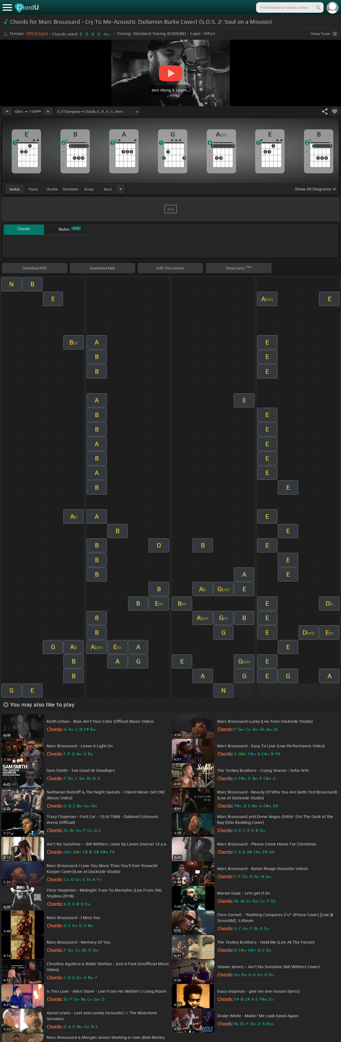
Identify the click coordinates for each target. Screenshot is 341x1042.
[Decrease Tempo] (7, 111)
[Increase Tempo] (47, 111)
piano (33, 189)
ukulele (52, 189)
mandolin (70, 189)
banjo (89, 189)
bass (108, 189)
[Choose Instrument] (121, 189)
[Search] (318, 7)
